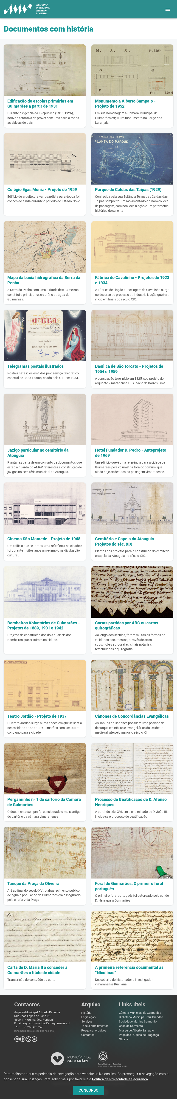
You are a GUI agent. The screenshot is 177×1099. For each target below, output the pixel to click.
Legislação (88, 1017)
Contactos (88, 1035)
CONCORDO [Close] (88, 1092)
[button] (167, 9)
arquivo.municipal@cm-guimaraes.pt (46, 1023)
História (86, 1012)
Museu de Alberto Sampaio (136, 1030)
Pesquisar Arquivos (93, 1030)
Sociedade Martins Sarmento (138, 1021)
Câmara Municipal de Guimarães (140, 1012)
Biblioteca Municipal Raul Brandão (141, 1017)
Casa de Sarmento (131, 1026)
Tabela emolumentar (94, 1026)
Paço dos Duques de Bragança (139, 1035)
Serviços (87, 1021)
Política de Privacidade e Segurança (120, 1081)
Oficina (123, 1039)
